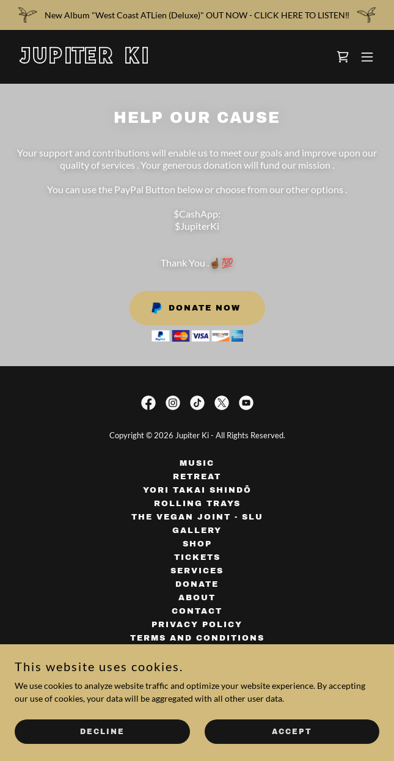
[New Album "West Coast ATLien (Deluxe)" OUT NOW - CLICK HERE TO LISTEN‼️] (197, 15)
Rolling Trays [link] (197, 503)
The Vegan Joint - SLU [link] (197, 517)
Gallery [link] (197, 530)
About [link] (197, 598)
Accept (292, 731)
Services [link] (197, 571)
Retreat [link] (197, 476)
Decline (102, 731)
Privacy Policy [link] (197, 624)
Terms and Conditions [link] (197, 638)
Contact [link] (197, 611)
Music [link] (197, 463)
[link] (142, 60)
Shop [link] (197, 544)
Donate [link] (197, 584)
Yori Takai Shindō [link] (197, 490)
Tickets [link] (197, 557)
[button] (367, 57)
